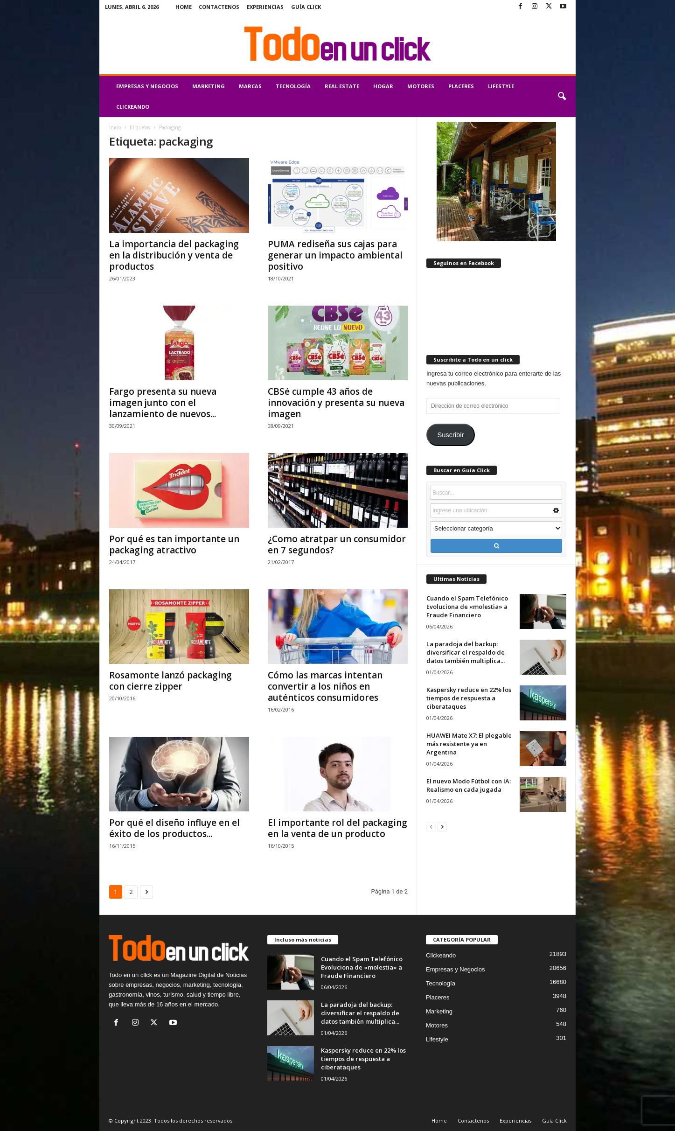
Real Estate (342, 86)
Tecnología (293, 86)
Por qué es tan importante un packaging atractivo (174, 544)
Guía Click (306, 6)
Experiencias (265, 6)
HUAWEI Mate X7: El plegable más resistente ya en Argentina (469, 743)
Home (183, 6)
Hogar (383, 86)
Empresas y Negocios (147, 86)
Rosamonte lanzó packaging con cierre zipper (170, 680)
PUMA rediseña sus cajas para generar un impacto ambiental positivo (335, 255)
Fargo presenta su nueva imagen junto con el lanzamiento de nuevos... (162, 402)
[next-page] (442, 826)
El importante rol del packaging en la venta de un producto (337, 828)
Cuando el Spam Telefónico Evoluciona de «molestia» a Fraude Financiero (467, 606)
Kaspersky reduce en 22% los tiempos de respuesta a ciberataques (468, 698)
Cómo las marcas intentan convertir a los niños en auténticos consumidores (325, 686)
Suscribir (450, 435)
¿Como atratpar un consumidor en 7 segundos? (337, 544)
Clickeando (132, 106)
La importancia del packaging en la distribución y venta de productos (174, 255)
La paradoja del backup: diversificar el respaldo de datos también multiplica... (465, 652)
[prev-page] (431, 826)
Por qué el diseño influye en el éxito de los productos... (174, 828)
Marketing (208, 86)
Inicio (115, 127)
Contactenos (219, 6)
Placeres (461, 86)
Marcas (250, 86)
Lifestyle (501, 86)
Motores (420, 86)
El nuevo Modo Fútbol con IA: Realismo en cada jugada (468, 785)
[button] (561, 96)
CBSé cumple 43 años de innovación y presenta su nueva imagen (336, 402)
